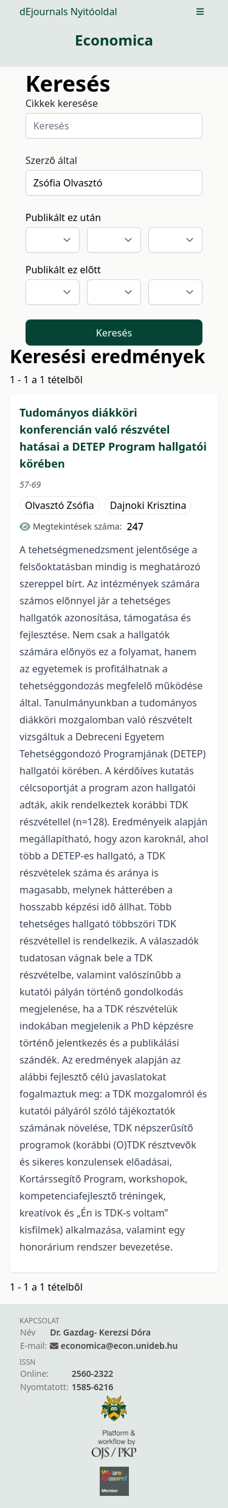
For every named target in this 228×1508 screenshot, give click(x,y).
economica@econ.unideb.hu (119, 1345)
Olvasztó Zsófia (59, 505)
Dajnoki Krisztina (148, 505)
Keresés (114, 332)
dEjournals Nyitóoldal (68, 11)
